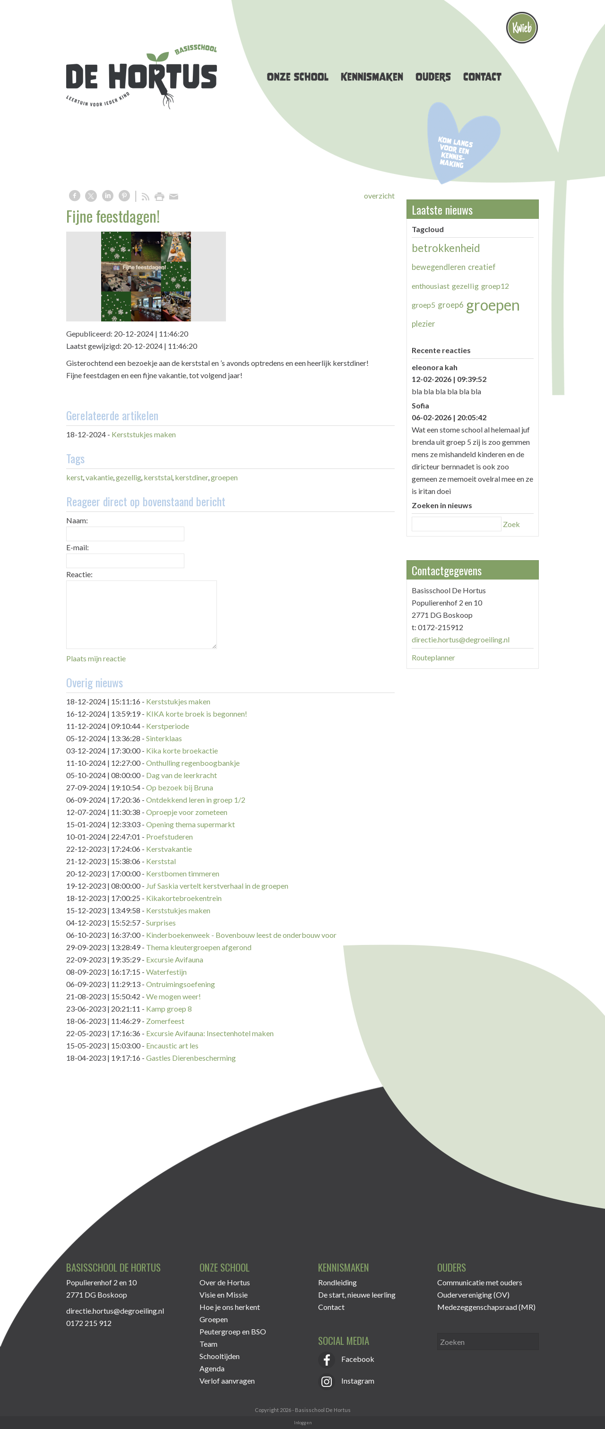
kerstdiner (191, 477)
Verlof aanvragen (227, 1380)
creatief (482, 266)
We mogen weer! (173, 996)
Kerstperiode (167, 725)
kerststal (158, 477)
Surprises (161, 922)
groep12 (495, 285)
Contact (331, 1306)
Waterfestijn (166, 971)
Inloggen (302, 1422)
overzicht (379, 195)
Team (208, 1343)
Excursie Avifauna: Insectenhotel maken (210, 1033)
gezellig (128, 477)
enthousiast (430, 285)
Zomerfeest (165, 1020)
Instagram (346, 1380)
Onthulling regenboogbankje (193, 762)
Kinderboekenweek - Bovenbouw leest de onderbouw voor (241, 934)
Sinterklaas (164, 738)
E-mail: (77, 547)
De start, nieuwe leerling (357, 1294)
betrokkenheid (446, 248)
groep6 (451, 305)
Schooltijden (219, 1355)
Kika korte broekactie (182, 750)
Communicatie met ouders (479, 1282)
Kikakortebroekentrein (184, 897)
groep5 (423, 304)
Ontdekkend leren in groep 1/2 (195, 799)
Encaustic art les (172, 1045)
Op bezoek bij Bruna (179, 787)
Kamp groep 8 (169, 1008)
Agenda (212, 1368)
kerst (74, 477)
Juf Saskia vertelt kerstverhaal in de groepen (217, 885)
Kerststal (161, 861)
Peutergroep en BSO (232, 1331)
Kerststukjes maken (144, 434)
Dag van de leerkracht (181, 775)
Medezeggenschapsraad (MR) (486, 1306)
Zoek (511, 524)
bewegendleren (439, 266)
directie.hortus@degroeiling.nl (461, 639)
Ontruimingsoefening (180, 983)
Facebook (346, 1358)
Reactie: (79, 574)
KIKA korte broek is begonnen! (196, 713)
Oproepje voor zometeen (186, 811)
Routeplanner (433, 657)
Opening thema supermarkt (190, 824)
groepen (224, 477)
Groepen (213, 1319)
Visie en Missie (223, 1294)
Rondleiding (337, 1282)
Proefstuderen (169, 836)
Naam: (77, 520)
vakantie (99, 477)
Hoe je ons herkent (229, 1306)
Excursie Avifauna (174, 959)
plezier (423, 324)
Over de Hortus (224, 1282)
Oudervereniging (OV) (473, 1294)
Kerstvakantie (169, 848)
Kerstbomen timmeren (182, 873)
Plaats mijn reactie (96, 658)
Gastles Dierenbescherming (191, 1057)
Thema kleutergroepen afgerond (198, 947)
